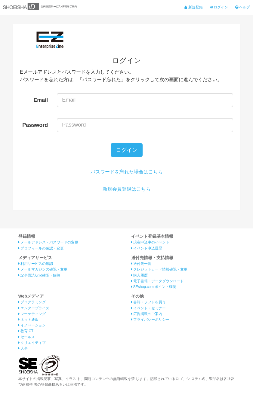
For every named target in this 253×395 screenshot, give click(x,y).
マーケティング (32, 314)
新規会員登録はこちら (127, 188)
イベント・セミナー (148, 308)
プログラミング (32, 302)
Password (35, 125)
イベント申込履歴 (146, 248)
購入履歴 (139, 275)
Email (40, 100)
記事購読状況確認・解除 (39, 275)
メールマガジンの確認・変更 (42, 269)
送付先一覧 (141, 264)
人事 (23, 348)
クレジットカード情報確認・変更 (159, 269)
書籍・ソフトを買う (148, 302)
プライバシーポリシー (150, 319)
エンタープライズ (33, 308)
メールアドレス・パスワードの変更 (48, 242)
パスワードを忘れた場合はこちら (127, 171)
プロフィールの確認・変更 (41, 248)
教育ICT (26, 331)
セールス (26, 337)
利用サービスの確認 (35, 264)
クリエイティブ (32, 343)
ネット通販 (28, 319)
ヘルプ (242, 7)
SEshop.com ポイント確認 (154, 287)
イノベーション (32, 325)
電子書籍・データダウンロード (157, 281)
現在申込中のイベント (150, 242)
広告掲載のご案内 (146, 314)
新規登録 (193, 7)
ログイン (219, 7)
